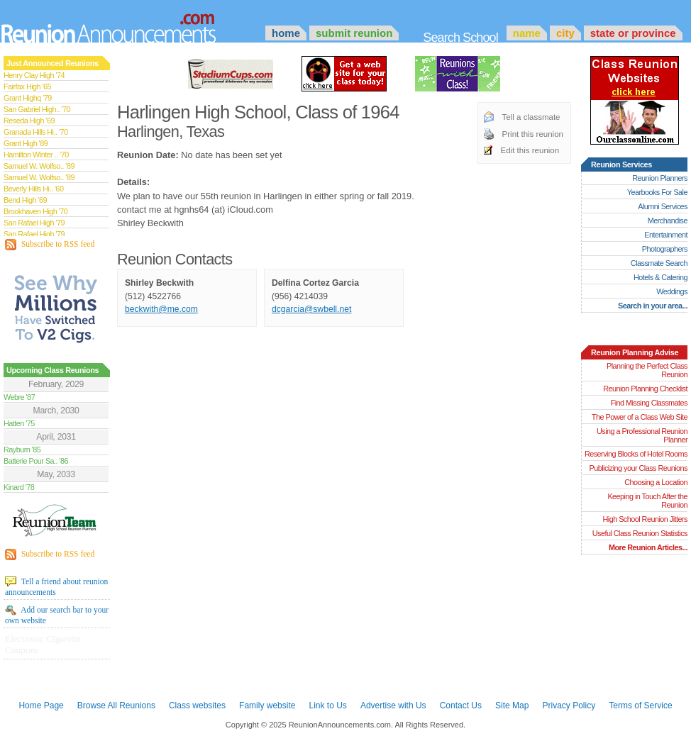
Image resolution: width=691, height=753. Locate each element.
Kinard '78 (19, 487)
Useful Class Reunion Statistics (639, 533)
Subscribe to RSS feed (49, 244)
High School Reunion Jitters (644, 519)
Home (286, 33)
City (565, 33)
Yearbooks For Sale (657, 192)
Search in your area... (652, 305)
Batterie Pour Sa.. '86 (36, 461)
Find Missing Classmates (649, 402)
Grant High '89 (26, 143)
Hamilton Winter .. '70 (36, 154)
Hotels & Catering (660, 277)
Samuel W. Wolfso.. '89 (39, 166)
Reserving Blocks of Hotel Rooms (636, 454)
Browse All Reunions (116, 705)
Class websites (197, 705)
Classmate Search (659, 263)
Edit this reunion (530, 150)
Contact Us (461, 705)
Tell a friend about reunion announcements (56, 586)
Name (527, 33)
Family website (267, 705)
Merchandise (667, 220)
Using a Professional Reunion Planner (642, 435)
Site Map (512, 705)
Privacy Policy (569, 705)
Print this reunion (532, 134)
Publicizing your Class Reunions (638, 468)
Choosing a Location (655, 482)
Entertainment (665, 234)
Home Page (40, 705)
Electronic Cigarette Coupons (43, 644)
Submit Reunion (354, 33)
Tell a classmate (531, 117)
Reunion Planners (659, 178)
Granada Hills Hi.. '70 (35, 132)
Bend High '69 (25, 200)
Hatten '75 (19, 423)
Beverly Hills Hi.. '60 (33, 188)
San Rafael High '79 (34, 222)
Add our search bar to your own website (57, 615)
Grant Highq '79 (28, 98)
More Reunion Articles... (648, 547)
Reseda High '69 (29, 120)
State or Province (633, 33)
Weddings (671, 291)
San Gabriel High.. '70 (37, 109)
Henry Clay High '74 (34, 75)
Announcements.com (127, 25)
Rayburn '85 (22, 449)
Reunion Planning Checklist (645, 388)
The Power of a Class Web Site (639, 417)
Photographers (664, 249)
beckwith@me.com (161, 309)
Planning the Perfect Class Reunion (647, 370)
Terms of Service (640, 705)
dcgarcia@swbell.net (311, 309)
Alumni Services (662, 206)
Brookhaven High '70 (35, 211)
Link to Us (327, 705)
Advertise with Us (393, 705)
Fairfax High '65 (27, 86)
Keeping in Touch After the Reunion (647, 500)
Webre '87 (19, 397)
